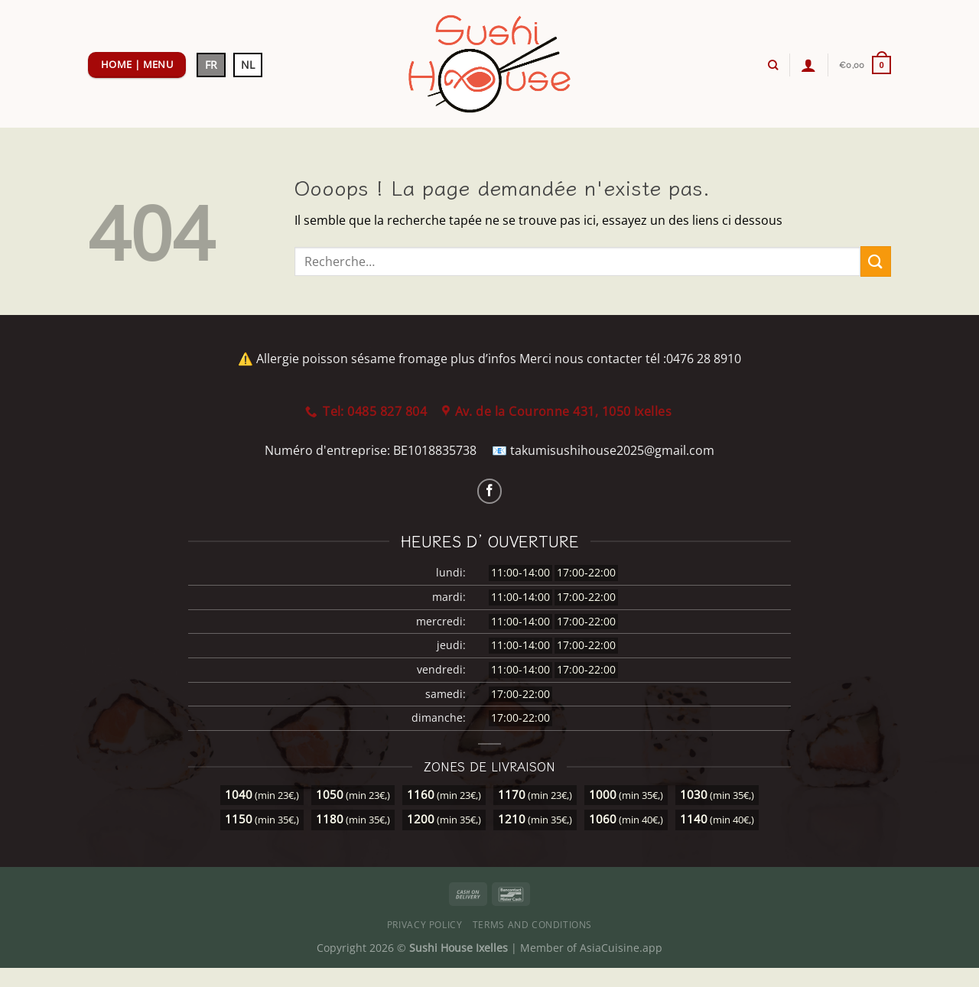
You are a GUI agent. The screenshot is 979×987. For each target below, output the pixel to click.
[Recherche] (773, 65)
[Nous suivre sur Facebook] (490, 491)
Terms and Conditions (532, 924)
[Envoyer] (875, 261)
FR (211, 64)
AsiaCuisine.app (621, 947)
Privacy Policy (425, 924)
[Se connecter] (808, 65)
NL (248, 64)
